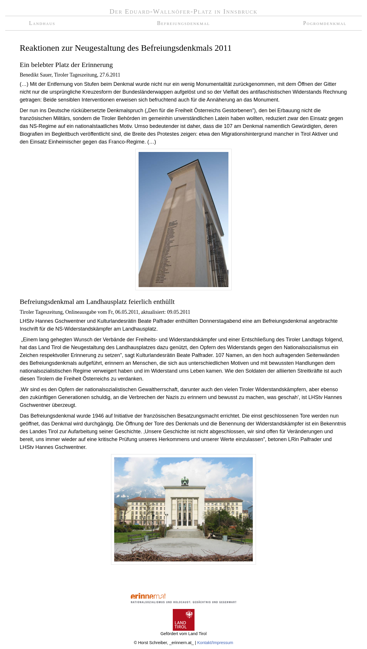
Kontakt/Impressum (215, 642)
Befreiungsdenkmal (183, 23)
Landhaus (42, 23)
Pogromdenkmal (324, 23)
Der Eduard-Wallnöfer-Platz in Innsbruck (184, 11)
